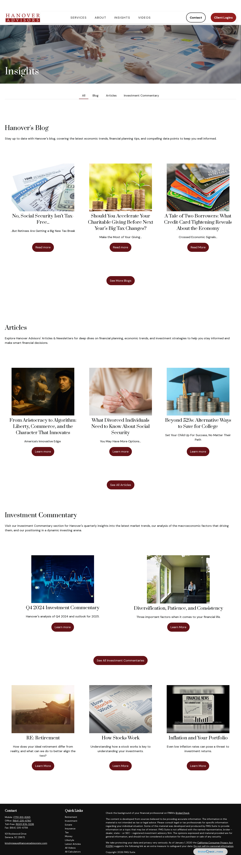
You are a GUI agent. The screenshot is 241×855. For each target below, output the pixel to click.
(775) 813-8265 (21, 807)
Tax (67, 822)
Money (68, 826)
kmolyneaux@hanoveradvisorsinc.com (26, 833)
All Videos (70, 837)
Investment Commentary (141, 85)
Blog (96, 85)
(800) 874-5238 (25, 814)
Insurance (70, 818)
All (83, 85)
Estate (68, 814)
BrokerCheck (182, 802)
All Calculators (73, 841)
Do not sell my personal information (213, 836)
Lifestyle (69, 830)
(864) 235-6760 (22, 810)
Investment (71, 810)
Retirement (71, 806)
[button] (78, 7)
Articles (111, 85)
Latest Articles (73, 833)
